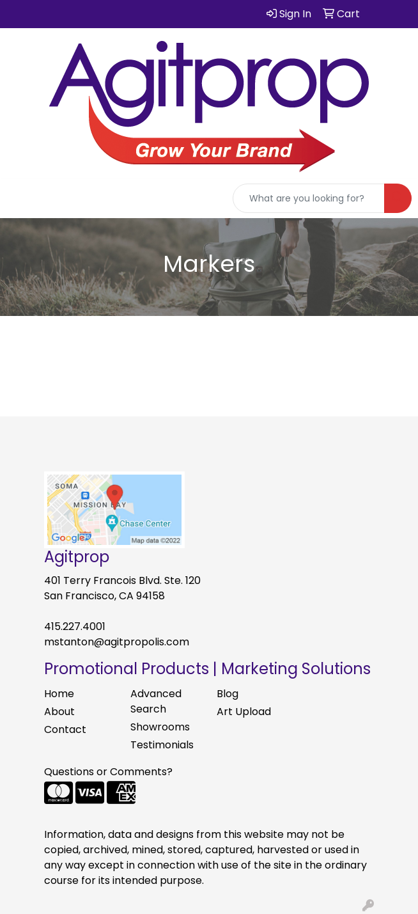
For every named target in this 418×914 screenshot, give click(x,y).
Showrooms (160, 727)
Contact (65, 729)
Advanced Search (156, 701)
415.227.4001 (74, 626)
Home (59, 693)
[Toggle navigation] (19, 198)
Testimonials (162, 744)
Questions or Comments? (108, 771)
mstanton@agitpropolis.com (116, 641)
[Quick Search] (309, 198)
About (59, 711)
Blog (227, 693)
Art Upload (244, 711)
